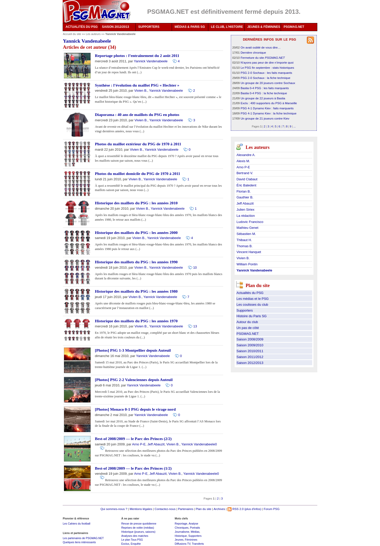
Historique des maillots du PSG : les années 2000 (136, 232)
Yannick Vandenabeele (151, 61)
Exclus (125, 543)
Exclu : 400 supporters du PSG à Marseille (269, 103)
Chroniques (182, 527)
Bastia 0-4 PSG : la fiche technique (264, 93)
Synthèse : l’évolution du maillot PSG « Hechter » (137, 85)
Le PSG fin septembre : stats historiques (267, 67)
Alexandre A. (245, 155)
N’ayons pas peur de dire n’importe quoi (267, 62)
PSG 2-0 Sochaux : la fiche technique (265, 77)
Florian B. (243, 191)
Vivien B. (140, 90)
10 (195, 267)
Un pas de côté (247, 328)
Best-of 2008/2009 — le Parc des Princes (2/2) (133, 438)
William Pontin (246, 264)
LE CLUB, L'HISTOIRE (227, 27)
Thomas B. (244, 246)
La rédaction (245, 216)
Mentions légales (141, 509)
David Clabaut (246, 179)
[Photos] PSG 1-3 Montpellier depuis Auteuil (133, 350)
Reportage (181, 523)
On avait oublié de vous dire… (261, 47)
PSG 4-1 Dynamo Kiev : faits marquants (267, 108)
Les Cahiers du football (76, 523)
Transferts (198, 543)
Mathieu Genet (247, 228)
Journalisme (182, 531)
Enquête (136, 543)
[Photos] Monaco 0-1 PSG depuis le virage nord (135, 409)
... (295, 126)
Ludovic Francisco (249, 222)
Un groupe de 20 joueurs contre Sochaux (268, 83)
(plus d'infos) (252, 509)
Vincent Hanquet (248, 252)
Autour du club (247, 322)
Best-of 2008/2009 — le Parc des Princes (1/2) (133, 468)
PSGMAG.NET (294, 27)
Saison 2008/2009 (249, 339)
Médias (195, 531)
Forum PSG (272, 509)
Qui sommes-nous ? (114, 509)
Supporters (244, 310)
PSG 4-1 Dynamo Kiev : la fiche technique (268, 113)
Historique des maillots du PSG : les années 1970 (136, 321)
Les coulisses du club (252, 304)
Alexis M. (243, 161)
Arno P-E (139, 444)
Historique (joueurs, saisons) (138, 531)
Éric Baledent (246, 185)
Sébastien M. (246, 234)
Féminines (191, 539)
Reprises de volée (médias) (137, 527)
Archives (219, 509)
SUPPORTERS (148, 27)
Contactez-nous (165, 509)
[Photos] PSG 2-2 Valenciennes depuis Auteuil (134, 379)
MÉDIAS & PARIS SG (190, 27)
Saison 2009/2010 (249, 345)
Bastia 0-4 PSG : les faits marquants (265, 88)
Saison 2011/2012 (249, 357)
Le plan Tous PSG (132, 539)
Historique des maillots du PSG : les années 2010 (136, 203)
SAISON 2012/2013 (115, 27)
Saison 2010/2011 (249, 351)
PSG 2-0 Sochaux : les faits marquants (266, 72)
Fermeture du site (263, 57)
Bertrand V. (244, 173)
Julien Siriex (245, 209)
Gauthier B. (244, 197)
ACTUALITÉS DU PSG (81, 27)
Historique (181, 535)
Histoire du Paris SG (251, 316)
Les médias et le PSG (252, 299)
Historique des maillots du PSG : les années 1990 (136, 262)
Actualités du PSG (250, 293)
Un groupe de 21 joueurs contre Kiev (265, 118)
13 (195, 326)
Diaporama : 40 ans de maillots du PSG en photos (137, 114)
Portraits (195, 527)
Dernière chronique (253, 52)
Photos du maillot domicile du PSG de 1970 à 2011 (137, 173)
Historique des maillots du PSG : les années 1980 (136, 291)
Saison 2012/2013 (249, 363)
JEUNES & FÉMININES (263, 27)
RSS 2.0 (235, 509)
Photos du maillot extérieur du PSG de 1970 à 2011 (138, 144)
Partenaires (185, 509)
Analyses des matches (134, 535)
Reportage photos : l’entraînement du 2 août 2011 (137, 55)
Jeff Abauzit (156, 444)
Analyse (193, 523)
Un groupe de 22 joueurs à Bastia (263, 98)
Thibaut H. (244, 240)
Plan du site (203, 509)
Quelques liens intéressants (79, 542)
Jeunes (179, 539)
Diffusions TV (182, 543)
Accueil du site (72, 33)
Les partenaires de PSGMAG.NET (83, 538)
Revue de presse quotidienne (138, 523)
